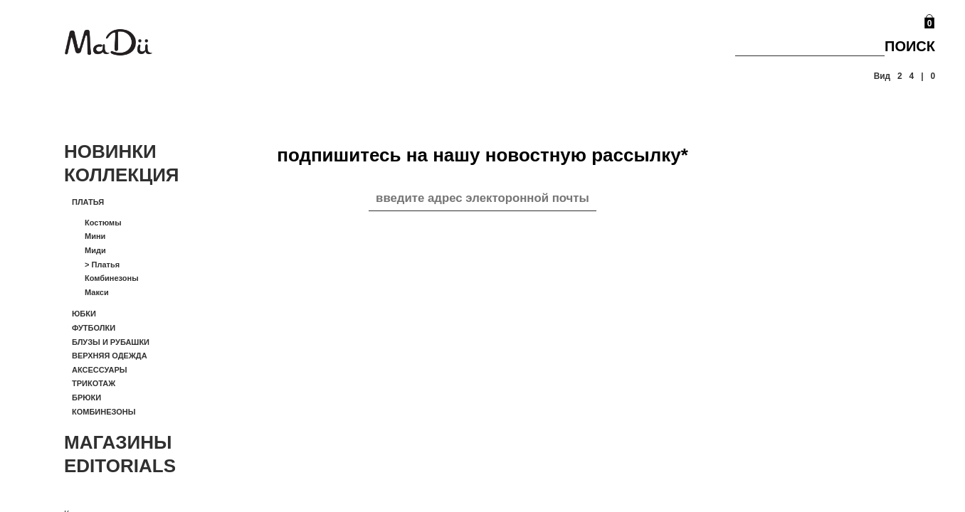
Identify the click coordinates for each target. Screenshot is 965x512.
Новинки (110, 151)
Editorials (120, 465)
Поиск (910, 46)
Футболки (93, 328)
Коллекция (121, 175)
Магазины (118, 442)
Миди (95, 250)
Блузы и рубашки (110, 342)
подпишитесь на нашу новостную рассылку (482, 155)
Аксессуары (99, 370)
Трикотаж (93, 383)
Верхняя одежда (109, 355)
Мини (95, 236)
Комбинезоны (112, 278)
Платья (88, 202)
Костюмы (103, 222)
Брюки (86, 397)
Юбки (84, 313)
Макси (97, 292)
